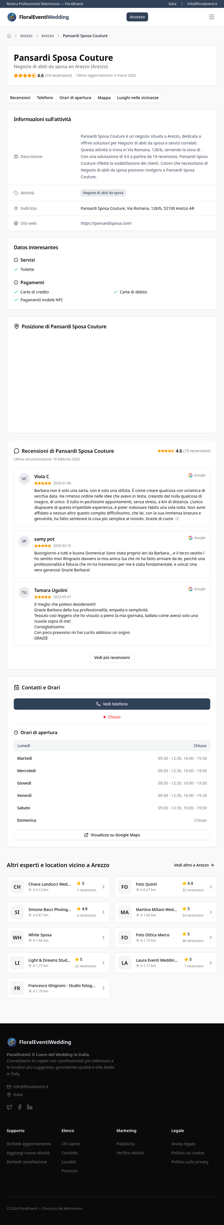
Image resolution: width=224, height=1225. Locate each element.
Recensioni (20, 97)
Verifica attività (130, 1152)
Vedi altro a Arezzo (194, 865)
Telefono (45, 97)
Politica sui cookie (187, 1152)
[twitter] (9, 1107)
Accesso (137, 16)
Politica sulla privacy (190, 1161)
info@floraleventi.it (202, 4)
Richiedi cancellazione (27, 1161)
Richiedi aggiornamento (29, 1143)
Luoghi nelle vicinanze (138, 97)
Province (69, 1170)
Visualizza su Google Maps (112, 835)
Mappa (104, 97)
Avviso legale (183, 1143)
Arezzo (26, 35)
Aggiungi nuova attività (28, 1152)
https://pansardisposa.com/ (106, 223)
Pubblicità (126, 1143)
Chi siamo (71, 1143)
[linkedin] (30, 1107)
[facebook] (19, 1107)
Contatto (70, 1152)
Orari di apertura (75, 97)
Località (69, 1161)
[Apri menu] (211, 17)
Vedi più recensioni (112, 657)
